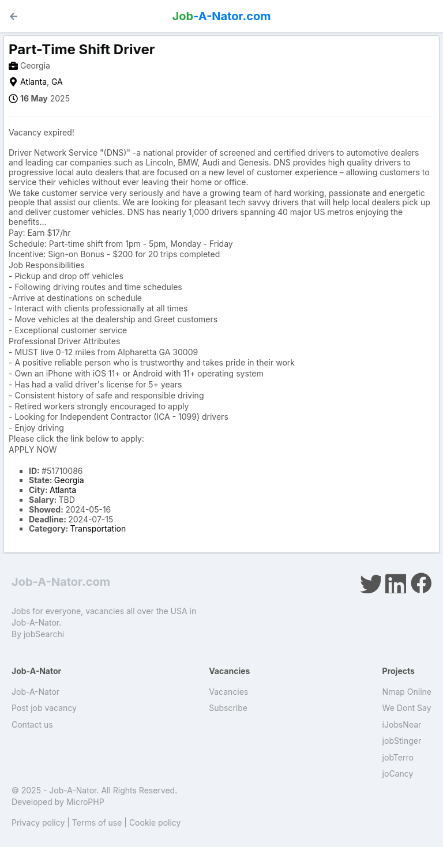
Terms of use (97, 822)
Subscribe (228, 708)
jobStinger (402, 741)
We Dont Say (406, 708)
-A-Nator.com (221, 16)
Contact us (32, 724)
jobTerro (398, 757)
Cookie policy (155, 822)
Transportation (98, 528)
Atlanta (33, 81)
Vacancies (228, 692)
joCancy (398, 773)
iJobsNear (402, 724)
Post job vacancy (44, 708)
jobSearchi (44, 634)
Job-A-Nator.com (61, 582)
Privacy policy (38, 822)
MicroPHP (85, 802)
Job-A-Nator (35, 692)
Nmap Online (406, 692)
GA (57, 81)
